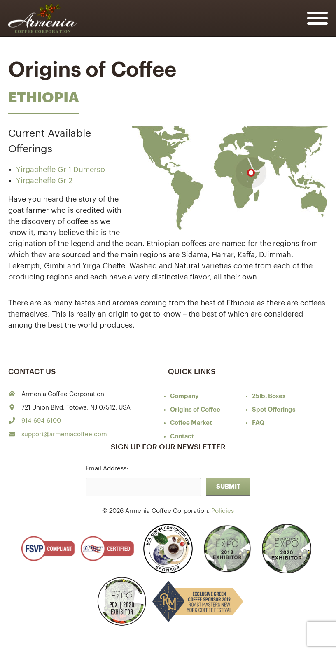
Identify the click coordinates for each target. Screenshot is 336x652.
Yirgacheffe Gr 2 (44, 180)
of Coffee (195, 410)
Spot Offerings (274, 410)
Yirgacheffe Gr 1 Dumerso (60, 169)
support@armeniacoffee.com (64, 434)
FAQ (258, 423)
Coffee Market (191, 423)
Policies (222, 511)
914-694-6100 (41, 421)
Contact (182, 436)
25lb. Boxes (269, 396)
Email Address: (107, 469)
